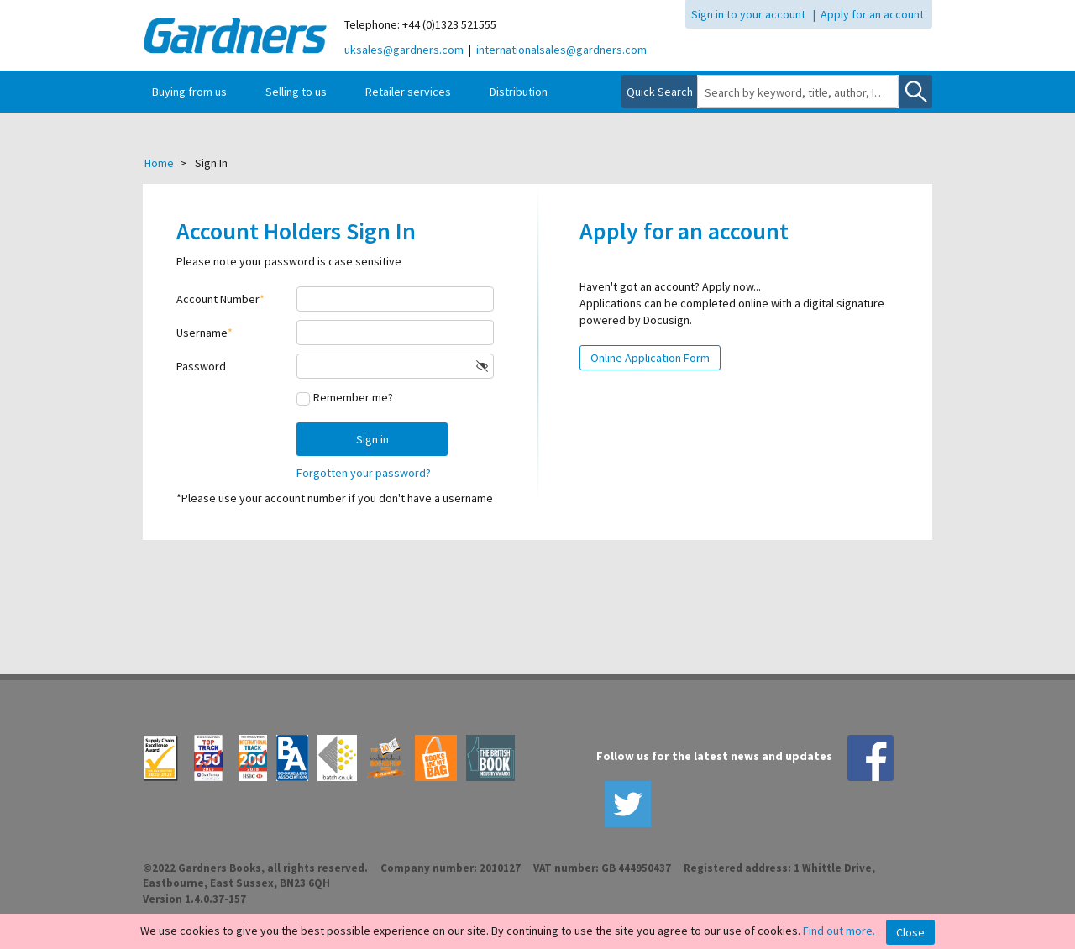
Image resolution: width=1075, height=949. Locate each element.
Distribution (519, 91)
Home (159, 162)
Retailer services (408, 91)
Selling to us (296, 91)
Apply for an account (872, 14)
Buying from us (189, 91)
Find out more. (839, 930)
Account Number (218, 299)
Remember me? (353, 397)
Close (910, 932)
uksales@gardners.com (404, 49)
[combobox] (798, 92)
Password (201, 366)
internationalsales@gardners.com (561, 49)
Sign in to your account (748, 14)
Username (202, 332)
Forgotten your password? (363, 472)
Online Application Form (650, 357)
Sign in (372, 439)
